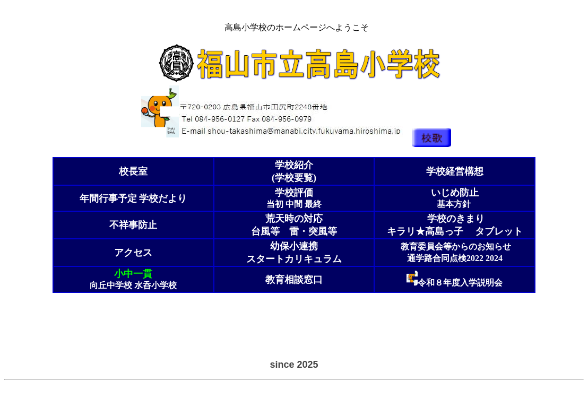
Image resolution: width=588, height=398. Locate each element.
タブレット (499, 231)
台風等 (265, 231)
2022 (474, 258)
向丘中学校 (111, 285)
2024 (494, 258)
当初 (274, 204)
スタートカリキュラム (294, 259)
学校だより (133, 198)
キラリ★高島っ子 (425, 231)
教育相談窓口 (294, 279)
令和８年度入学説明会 (460, 282)
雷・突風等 (313, 231)
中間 (294, 204)
